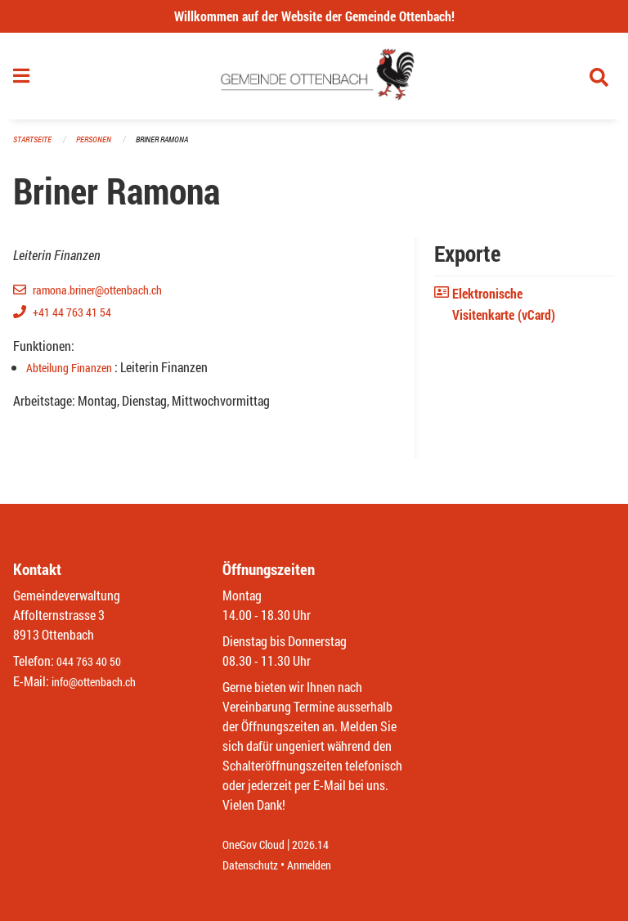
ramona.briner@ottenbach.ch (107, 296)
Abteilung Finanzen (77, 373)
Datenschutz (254, 865)
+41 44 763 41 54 (77, 317)
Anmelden (321, 865)
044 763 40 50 (92, 662)
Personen (99, 147)
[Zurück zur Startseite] (314, 80)
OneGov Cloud (258, 845)
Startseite (34, 147)
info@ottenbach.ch (101, 681)
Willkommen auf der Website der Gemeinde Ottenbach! (314, 16)
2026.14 (322, 845)
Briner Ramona (171, 147)
